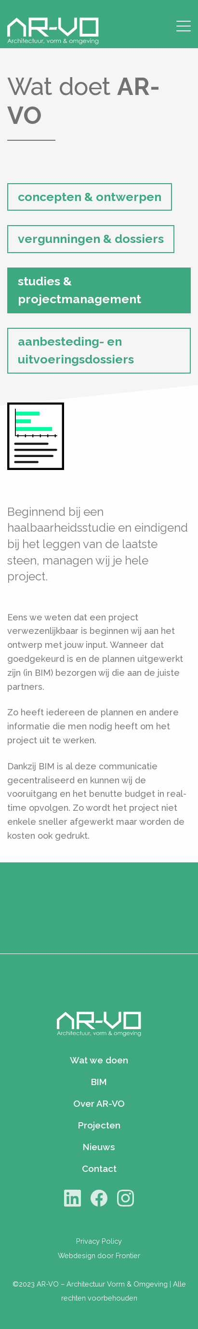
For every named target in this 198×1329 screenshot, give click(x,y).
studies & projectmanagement (79, 290)
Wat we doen (99, 1060)
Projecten (99, 1125)
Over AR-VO (99, 1103)
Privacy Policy (99, 1241)
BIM (99, 1081)
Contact (99, 1168)
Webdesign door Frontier (99, 1255)
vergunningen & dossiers (91, 238)
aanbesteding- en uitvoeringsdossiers (76, 350)
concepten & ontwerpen (89, 196)
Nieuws (99, 1146)
